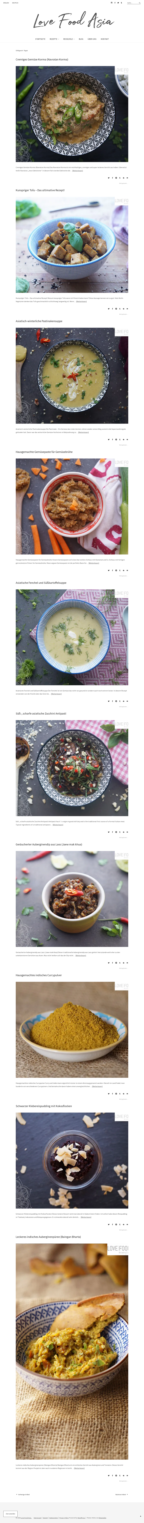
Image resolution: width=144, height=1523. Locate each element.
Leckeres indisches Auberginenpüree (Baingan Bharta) (48, 1236)
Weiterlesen (77, 170)
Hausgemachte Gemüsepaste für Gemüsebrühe (44, 452)
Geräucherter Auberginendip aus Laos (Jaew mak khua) (49, 844)
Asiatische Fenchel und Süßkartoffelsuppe (41, 582)
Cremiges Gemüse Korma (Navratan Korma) (42, 59)
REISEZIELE (68, 39)
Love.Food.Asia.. (26, 1517)
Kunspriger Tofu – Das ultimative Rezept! (40, 190)
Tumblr (121, 3)
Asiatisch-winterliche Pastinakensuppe (39, 321)
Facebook (115, 3)
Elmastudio (102, 1517)
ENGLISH (6, 3)
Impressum (37, 1517)
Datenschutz (53, 1517)
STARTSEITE (40, 39)
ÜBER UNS (92, 39)
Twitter (118, 3)
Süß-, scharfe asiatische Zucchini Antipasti (41, 713)
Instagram (111, 3)
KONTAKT (105, 39)
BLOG (81, 39)
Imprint (45, 1517)
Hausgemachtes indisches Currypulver (39, 975)
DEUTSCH (15, 3)
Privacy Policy (64, 1517)
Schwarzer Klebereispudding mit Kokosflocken (44, 1105)
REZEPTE (53, 39)
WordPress (81, 1517)
